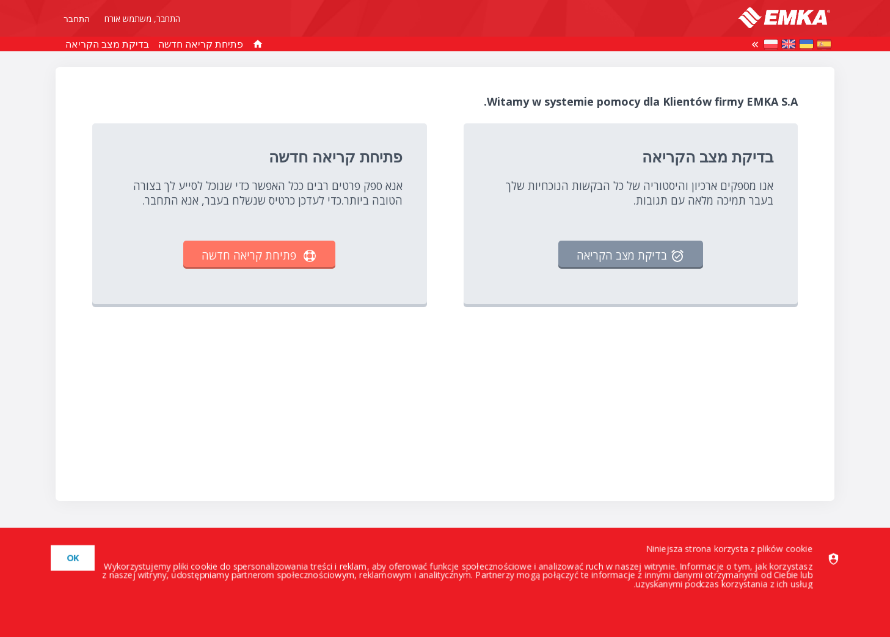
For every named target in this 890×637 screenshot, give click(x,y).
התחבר (77, 18)
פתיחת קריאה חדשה (200, 44)
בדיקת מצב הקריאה (107, 44)
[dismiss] (68, 558)
